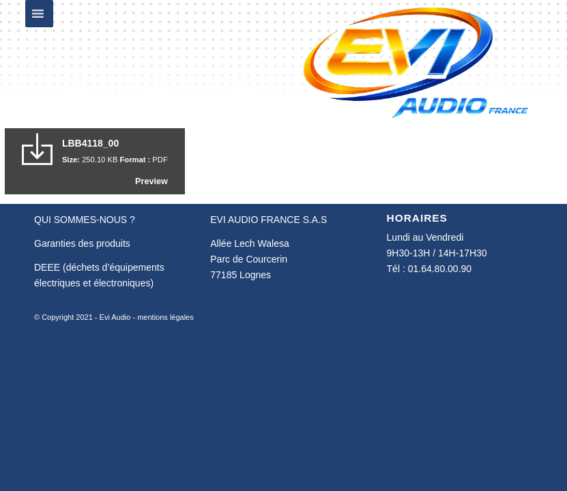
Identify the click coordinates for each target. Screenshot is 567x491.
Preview (151, 181)
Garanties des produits (82, 243)
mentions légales (165, 317)
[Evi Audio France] (415, 61)
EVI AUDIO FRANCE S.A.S (268, 219)
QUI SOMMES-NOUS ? (84, 219)
